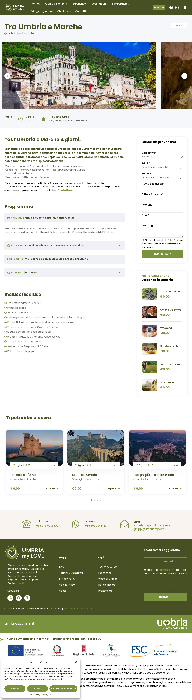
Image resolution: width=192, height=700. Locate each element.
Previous (13, 75)
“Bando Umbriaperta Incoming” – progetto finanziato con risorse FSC (54, 639)
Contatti (80, 11)
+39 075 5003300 (45, 525)
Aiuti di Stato (54, 608)
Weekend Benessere (166, 328)
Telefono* (148, 204)
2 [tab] (94, 500)
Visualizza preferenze (63, 688)
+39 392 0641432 (94, 525)
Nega (37, 688)
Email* (145, 215)
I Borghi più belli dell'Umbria (154, 475)
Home (35, 3)
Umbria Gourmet (170, 310)
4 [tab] (100, 500)
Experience (79, 3)
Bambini (147, 173)
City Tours (55, 120)
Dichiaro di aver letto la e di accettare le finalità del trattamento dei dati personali (162, 244)
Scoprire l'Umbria (84, 475)
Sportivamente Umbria (169, 346)
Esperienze (68, 120)
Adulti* (146, 163)
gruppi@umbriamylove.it (148, 529)
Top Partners (120, 3)
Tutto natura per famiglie (170, 291)
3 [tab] (97, 500)
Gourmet (81, 120)
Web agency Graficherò (77, 608)
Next (178, 75)
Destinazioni (99, 3)
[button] (75, 662)
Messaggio (148, 225)
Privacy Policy (48, 695)
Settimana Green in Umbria (170, 364)
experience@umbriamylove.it (151, 525)
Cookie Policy (34, 695)
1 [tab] (91, 500)
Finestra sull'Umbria (25, 475)
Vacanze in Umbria (55, 3)
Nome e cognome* (153, 184)
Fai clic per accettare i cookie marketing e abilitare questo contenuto (166, 584)
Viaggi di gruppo (42, 11)
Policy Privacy (174, 240)
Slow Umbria (168, 382)
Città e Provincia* (152, 194)
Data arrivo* (149, 153)
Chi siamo (63, 11)
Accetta (15, 688)
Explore (52, 488)
